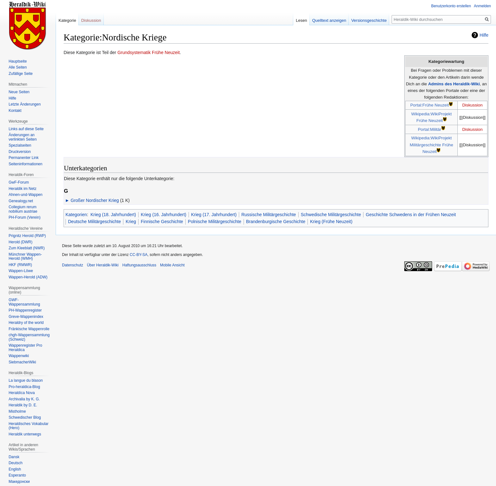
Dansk (14, 457)
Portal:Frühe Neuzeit (429, 105)
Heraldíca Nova (22, 393)
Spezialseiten (20, 145)
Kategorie (67, 20)
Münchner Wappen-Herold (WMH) (25, 256)
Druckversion (20, 151)
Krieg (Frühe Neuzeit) (331, 221)
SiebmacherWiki (22, 362)
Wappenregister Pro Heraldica (25, 347)
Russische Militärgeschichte (268, 214)
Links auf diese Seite (26, 129)
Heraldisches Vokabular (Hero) (28, 426)
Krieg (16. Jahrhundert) (163, 214)
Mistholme (17, 411)
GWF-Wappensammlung (24, 302)
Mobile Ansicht (172, 265)
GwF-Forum (19, 182)
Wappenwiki (19, 356)
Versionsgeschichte (369, 20)
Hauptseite (18, 61)
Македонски (19, 481)
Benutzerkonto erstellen (451, 6)
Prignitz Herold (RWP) (27, 236)
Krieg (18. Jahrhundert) (113, 214)
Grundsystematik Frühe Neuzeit (148, 52)
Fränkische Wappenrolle (29, 329)
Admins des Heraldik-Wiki (454, 84)
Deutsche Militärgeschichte (94, 221)
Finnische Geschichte (162, 221)
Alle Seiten (18, 67)
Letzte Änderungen (24, 104)
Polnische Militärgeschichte (214, 221)
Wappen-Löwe (21, 271)
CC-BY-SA (138, 254)
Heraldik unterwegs (25, 434)
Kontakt (15, 110)
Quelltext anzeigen (329, 20)
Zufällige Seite (21, 73)
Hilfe (484, 35)
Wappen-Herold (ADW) (28, 277)
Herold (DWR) (20, 242)
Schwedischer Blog (25, 417)
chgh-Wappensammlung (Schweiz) (29, 337)
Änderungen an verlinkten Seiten (23, 137)
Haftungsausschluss (139, 265)
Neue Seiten (19, 92)
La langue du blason (26, 380)
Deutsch (15, 463)
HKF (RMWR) (20, 265)
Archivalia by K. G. (24, 399)
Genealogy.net (21, 201)
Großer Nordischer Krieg (95, 200)
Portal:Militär (429, 129)
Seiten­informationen (25, 164)
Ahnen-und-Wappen (25, 194)
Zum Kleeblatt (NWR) (27, 248)
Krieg (131, 221)
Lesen (301, 20)
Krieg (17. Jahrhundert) (214, 214)
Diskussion (472, 105)
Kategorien (76, 214)
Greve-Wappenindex (26, 316)
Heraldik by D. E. (23, 405)
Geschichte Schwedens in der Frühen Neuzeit (411, 214)
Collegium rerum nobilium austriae (23, 209)
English (15, 469)
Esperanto (17, 475)
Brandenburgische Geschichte (276, 221)
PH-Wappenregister (25, 310)
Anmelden (482, 6)
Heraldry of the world (26, 322)
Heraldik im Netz (22, 188)
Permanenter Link (24, 157)
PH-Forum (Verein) (24, 217)
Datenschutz (72, 265)
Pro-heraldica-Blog (24, 387)
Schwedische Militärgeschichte (331, 214)
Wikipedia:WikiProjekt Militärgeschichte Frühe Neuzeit (431, 145)
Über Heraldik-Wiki (103, 265)
